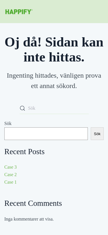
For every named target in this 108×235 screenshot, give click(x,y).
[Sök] (54, 108)
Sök (8, 123)
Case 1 (10, 182)
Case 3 (10, 167)
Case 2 (10, 174)
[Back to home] (18, 11)
